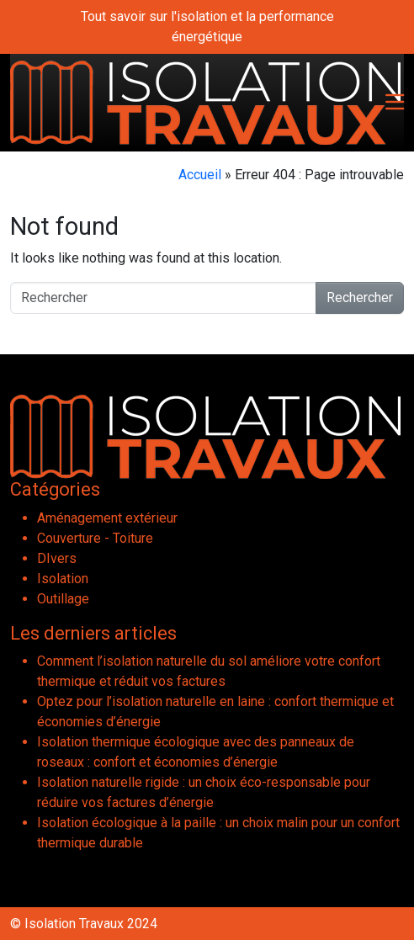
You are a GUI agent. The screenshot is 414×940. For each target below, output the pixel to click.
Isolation (62, 579)
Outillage (63, 599)
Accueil (199, 175)
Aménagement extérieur (107, 518)
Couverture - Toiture (95, 538)
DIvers (57, 558)
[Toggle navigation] (394, 103)
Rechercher (359, 297)
